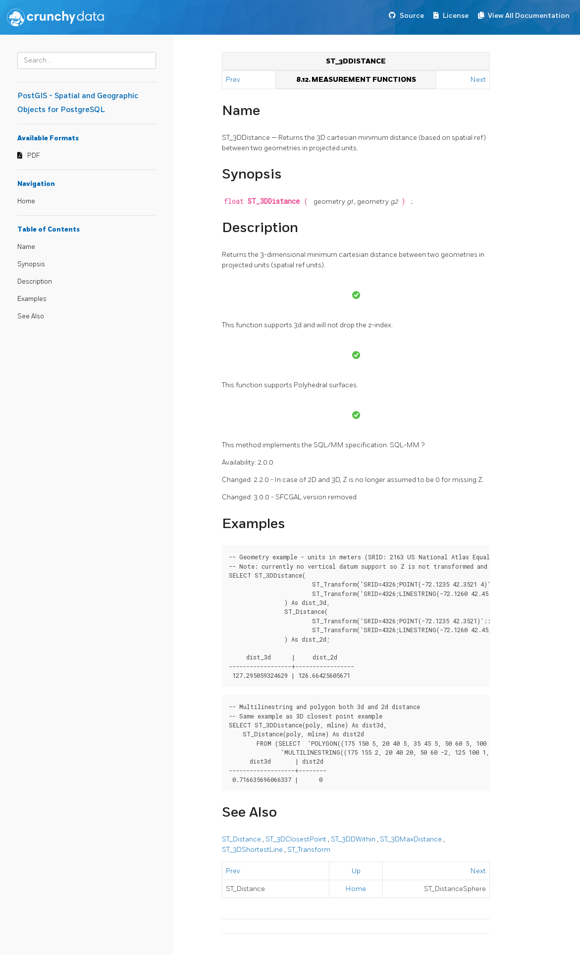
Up (356, 871)
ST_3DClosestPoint (296, 839)
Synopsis (31, 264)
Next (478, 79)
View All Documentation (529, 15)
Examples (32, 299)
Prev (234, 79)
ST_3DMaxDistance (411, 839)
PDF (33, 156)
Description (34, 282)
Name (26, 247)
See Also (30, 316)
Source (412, 15)
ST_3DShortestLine (253, 849)
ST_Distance (242, 839)
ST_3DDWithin (354, 839)
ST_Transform (308, 849)
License (456, 15)
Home (26, 201)
